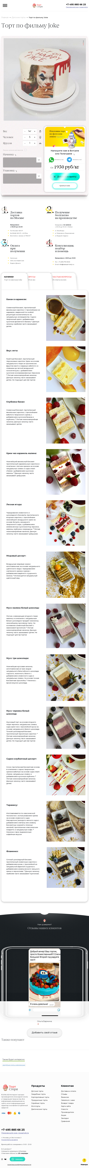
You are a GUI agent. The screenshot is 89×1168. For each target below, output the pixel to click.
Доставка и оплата (68, 1091)
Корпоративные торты (40, 1097)
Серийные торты (38, 1103)
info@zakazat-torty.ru (66, 264)
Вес (5, 131)
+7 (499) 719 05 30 (64, 262)
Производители (67, 1112)
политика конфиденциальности (19, 1164)
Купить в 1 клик (65, 186)
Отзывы (64, 1094)
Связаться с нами (68, 1100)
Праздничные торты (39, 1100)
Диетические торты (39, 1109)
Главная (5, 17)
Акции (63, 1115)
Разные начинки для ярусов (13, 150)
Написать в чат (56, 160)
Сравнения (65, 1121)
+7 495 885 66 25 (76, 4)
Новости (64, 1109)
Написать (17, 1159)
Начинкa (9, 154)
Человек (8, 137)
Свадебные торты (38, 1094)
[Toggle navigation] (5, 5)
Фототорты (35, 1106)
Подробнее (60, 137)
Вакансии (65, 1097)
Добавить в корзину (64, 177)
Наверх (84, 1162)
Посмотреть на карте (9, 1140)
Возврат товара (67, 1103)
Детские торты (19, 17)
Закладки (65, 1118)
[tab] (14, 282)
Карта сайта (66, 1106)
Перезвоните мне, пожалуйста (77, 7)
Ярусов (7, 143)
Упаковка (10, 170)
